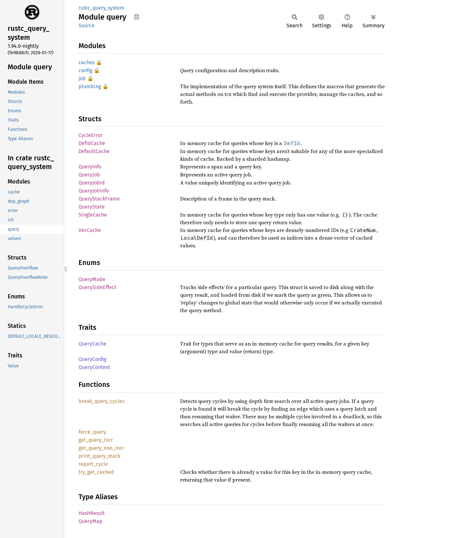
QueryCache (92, 344)
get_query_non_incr (101, 448)
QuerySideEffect (97, 287)
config (85, 70)
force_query (92, 432)
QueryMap (91, 521)
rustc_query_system (101, 8)
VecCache (90, 230)
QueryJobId (92, 183)
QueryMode (92, 279)
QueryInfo (90, 167)
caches (87, 62)
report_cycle (93, 464)
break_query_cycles (101, 401)
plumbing (90, 86)
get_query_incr (96, 440)
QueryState (92, 207)
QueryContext (94, 367)
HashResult (92, 513)
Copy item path (136, 16)
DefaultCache (94, 151)
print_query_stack (99, 456)
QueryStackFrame (99, 199)
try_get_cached (96, 472)
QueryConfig (92, 359)
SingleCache (93, 215)
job (82, 78)
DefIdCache (92, 143)
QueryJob (89, 175)
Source (87, 25)
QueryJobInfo (94, 191)
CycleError (91, 135)
